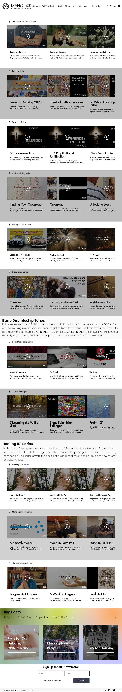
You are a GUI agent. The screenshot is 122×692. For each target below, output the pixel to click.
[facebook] (107, 6)
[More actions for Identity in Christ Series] (20, 224)
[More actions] (35, 630)
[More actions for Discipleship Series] (18, 272)
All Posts (8, 617)
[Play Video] (27, 36)
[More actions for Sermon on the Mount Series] (22, 21)
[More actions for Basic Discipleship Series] (21, 342)
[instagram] (114, 6)
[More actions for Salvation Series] (17, 122)
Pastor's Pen (24, 617)
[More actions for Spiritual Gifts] (16, 71)
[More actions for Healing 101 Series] (19, 464)
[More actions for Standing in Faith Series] (20, 512)
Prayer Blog (42, 617)
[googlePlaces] (111, 6)
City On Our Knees (62, 617)
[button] (22, 21)
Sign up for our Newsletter (61, 667)
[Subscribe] (81, 680)
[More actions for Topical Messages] (18, 391)
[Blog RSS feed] (119, 6)
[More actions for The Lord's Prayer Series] (20, 563)
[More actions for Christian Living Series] (19, 173)
